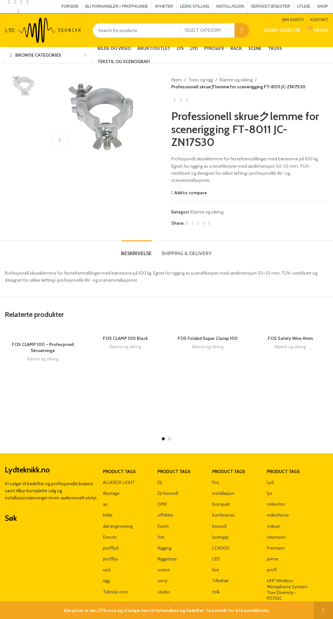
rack (107, 544)
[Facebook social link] (187, 223)
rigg (106, 556)
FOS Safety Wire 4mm (290, 382)
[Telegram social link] (209, 223)
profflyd (111, 523)
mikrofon (276, 479)
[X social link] (192, 223)
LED (216, 533)
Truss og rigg (201, 80)
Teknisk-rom (115, 566)
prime (272, 533)
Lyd (270, 457)
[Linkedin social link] (203, 223)
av (105, 479)
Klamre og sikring (236, 80)
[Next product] (187, 100)
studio (164, 566)
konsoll (219, 501)
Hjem (176, 80)
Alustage (111, 468)
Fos (215, 457)
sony (162, 556)
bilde (107, 490)
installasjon (223, 468)
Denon (110, 512)
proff (272, 544)
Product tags (119, 446)
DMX (162, 479)
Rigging (164, 523)
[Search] (171, 30)
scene (164, 544)
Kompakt (221, 479)
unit (106, 577)
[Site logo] (44, 30)
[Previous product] (174, 100)
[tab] (136, 250)
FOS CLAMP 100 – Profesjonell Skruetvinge (43, 348)
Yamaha (165, 577)
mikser (273, 501)
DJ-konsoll (168, 468)
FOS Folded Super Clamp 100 (208, 338)
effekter (165, 490)
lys (269, 468)
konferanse (223, 490)
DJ (160, 457)
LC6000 (220, 523)
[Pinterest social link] (18, 11)
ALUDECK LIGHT (119, 457)
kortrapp (220, 512)
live (215, 544)
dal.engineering (118, 501)
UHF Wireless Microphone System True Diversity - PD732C (287, 564)
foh (161, 512)
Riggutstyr (167, 533)
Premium (276, 523)
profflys (110, 533)
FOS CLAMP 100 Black (125, 338)
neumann (276, 512)
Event (163, 501)
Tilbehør (220, 556)
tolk (216, 566)
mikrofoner (278, 490)
